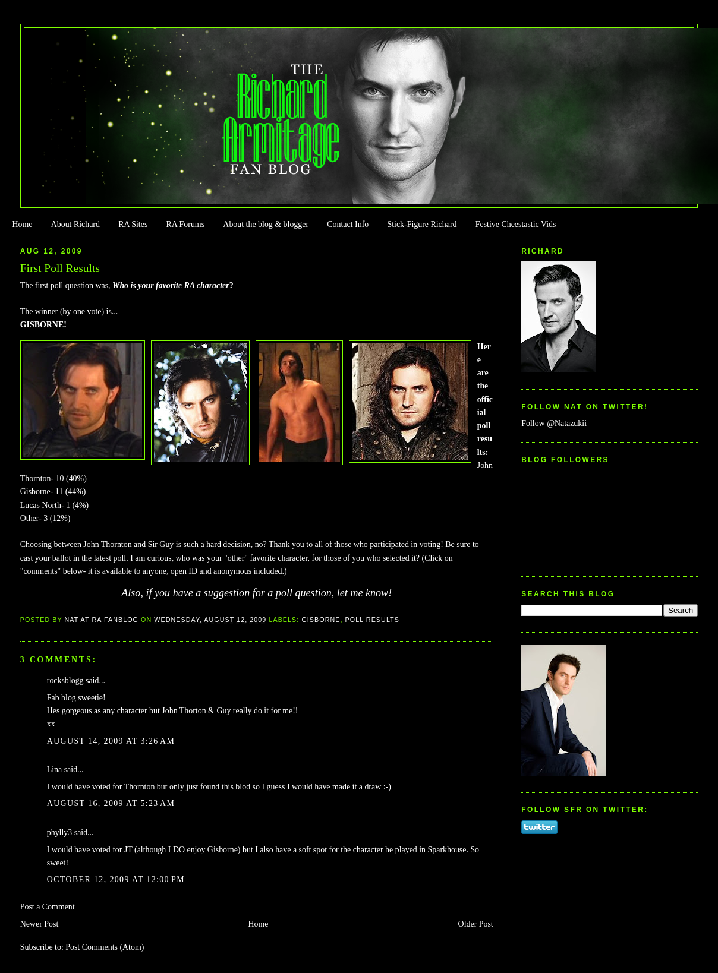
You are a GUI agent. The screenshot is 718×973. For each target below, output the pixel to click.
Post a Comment (47, 906)
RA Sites (132, 224)
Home (22, 224)
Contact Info (348, 224)
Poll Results (372, 619)
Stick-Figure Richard (421, 224)
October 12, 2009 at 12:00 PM (116, 879)
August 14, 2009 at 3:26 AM (111, 741)
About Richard (75, 224)
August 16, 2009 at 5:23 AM (111, 803)
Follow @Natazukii (554, 423)
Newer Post (39, 924)
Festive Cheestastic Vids (515, 224)
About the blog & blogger (265, 224)
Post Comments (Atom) (104, 947)
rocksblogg (65, 680)
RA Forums (185, 224)
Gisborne (320, 619)
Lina (54, 769)
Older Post (475, 924)
